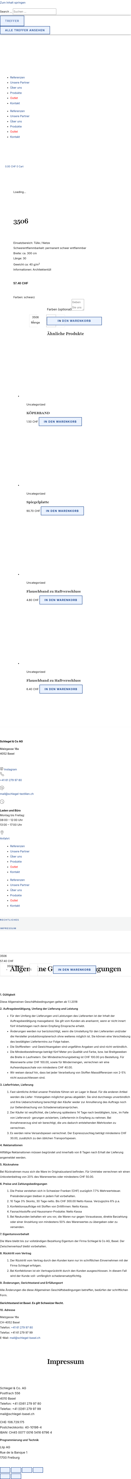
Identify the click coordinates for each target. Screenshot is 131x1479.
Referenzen (17, 77)
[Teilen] (27, 1470)
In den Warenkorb (74, 320)
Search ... (6, 11)
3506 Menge (15, 966)
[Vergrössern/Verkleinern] (5, 1470)
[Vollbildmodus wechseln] (16, 1470)
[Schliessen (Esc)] (38, 1470)
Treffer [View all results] (12, 21)
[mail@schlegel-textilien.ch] (2, 789)
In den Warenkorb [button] (60, 421)
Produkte (16, 93)
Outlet (14, 98)
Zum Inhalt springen (12, 2)
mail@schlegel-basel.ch (25, 1337)
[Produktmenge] (34, 970)
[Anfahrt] (2, 833)
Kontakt (15, 103)
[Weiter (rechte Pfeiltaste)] (16, 1476)
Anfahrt (4, 838)
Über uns (16, 87)
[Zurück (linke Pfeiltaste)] (5, 1476)
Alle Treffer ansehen (25, 30)
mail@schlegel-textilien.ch (17, 794)
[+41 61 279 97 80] (2, 775)
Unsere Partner (19, 82)
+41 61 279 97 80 (11, 780)
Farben (59, 309)
